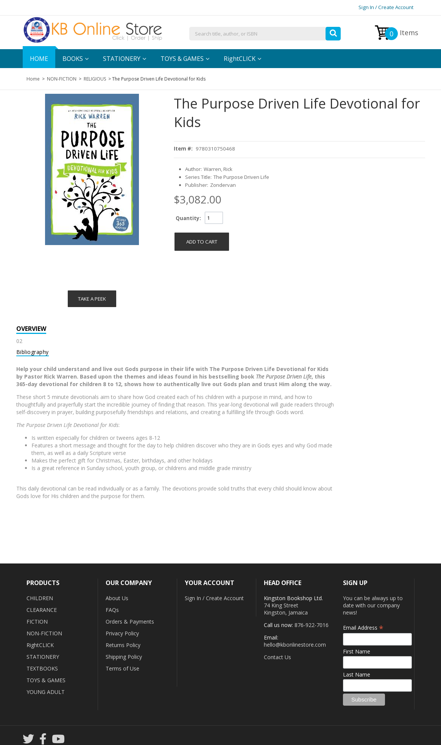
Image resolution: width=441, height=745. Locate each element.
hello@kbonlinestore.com (295, 644)
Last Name (356, 674)
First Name (356, 651)
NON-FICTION (62, 79)
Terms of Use (122, 668)
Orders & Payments (130, 621)
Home (33, 79)
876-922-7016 (312, 625)
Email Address (363, 627)
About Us (117, 598)
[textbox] (265, 34)
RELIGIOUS (95, 79)
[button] (333, 32)
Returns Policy (123, 645)
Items (401, 33)
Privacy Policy (122, 633)
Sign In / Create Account (385, 7)
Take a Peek (92, 298)
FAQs (112, 609)
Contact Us (277, 657)
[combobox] (265, 34)
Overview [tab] (31, 328)
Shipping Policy (124, 656)
